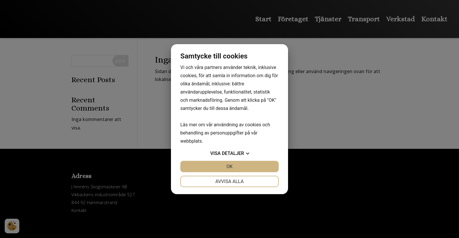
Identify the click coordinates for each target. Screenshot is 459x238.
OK (229, 166)
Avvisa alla (229, 181)
